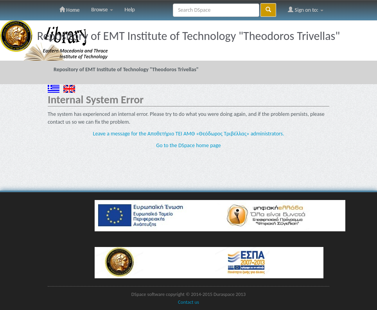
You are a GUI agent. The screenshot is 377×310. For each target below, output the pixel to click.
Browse (102, 9)
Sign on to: (305, 9)
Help (130, 9)
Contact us (188, 302)
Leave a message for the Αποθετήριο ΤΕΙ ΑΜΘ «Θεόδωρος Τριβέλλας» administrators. (188, 133)
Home (69, 9)
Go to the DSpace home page (188, 145)
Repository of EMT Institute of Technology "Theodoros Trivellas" (126, 69)
